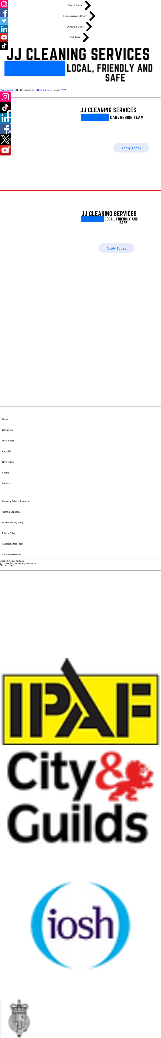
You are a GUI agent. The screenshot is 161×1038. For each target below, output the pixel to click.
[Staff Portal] (80, 37)
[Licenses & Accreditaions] (80, 16)
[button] (22, 90)
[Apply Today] (131, 147)
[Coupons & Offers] (80, 26)
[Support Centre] (80, 5)
